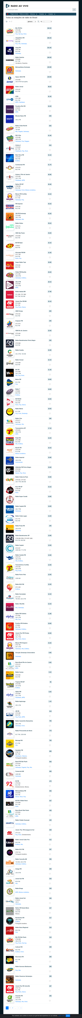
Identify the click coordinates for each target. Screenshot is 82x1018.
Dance (24, 307)
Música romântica (30, 190)
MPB (16, 102)
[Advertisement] (29, 15)
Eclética (17, 160)
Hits (19, 43)
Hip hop (20, 34)
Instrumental (18, 462)
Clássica (24, 756)
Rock (24, 34)
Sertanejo (24, 43)
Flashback (22, 102)
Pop (16, 34)
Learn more (61, 1015)
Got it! (67, 1015)
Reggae (27, 141)
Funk (19, 413)
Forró (23, 190)
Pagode (20, 131)
